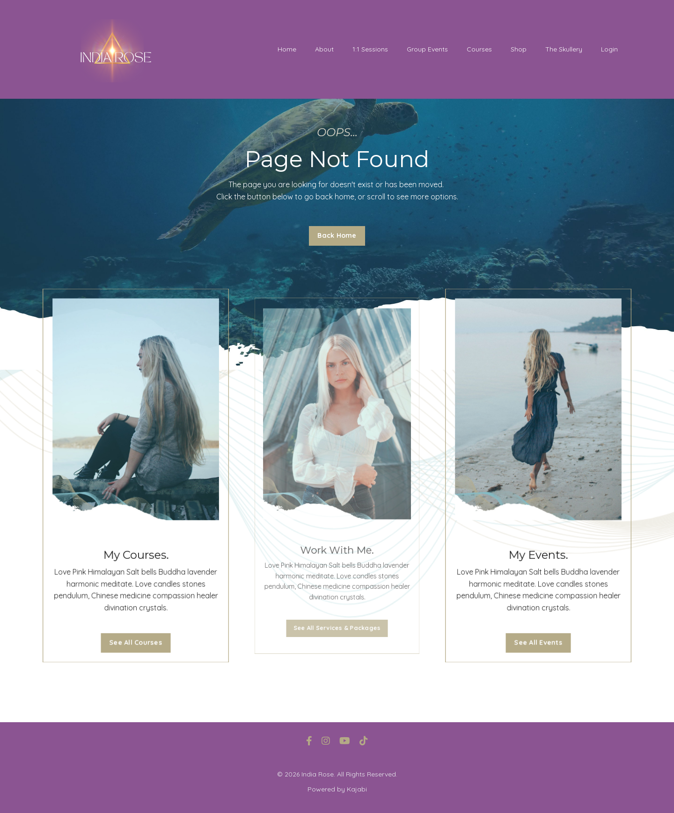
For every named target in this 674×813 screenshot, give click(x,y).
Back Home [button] (336, 235)
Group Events (427, 49)
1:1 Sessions (370, 49)
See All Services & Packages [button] (337, 613)
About (324, 49)
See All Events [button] (538, 635)
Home (287, 49)
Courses (479, 49)
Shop (519, 49)
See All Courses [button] (135, 635)
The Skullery (563, 49)
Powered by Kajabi (337, 789)
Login (609, 49)
